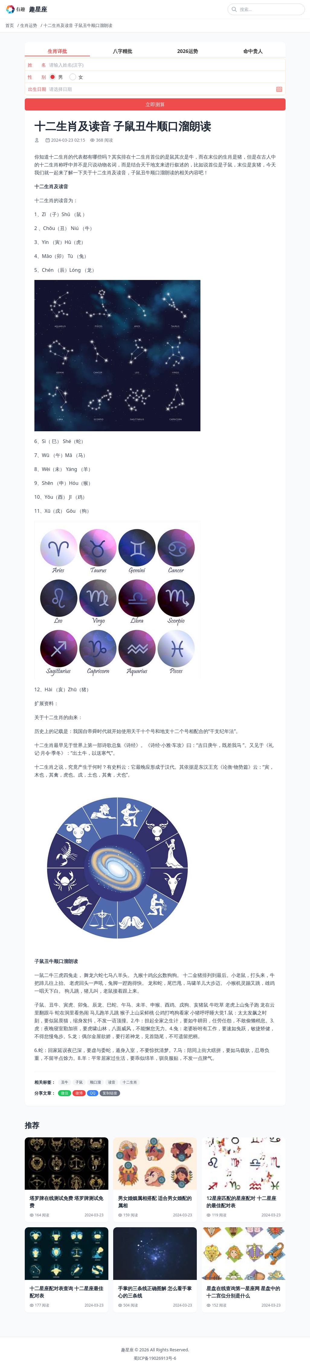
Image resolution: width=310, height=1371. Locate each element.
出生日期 (37, 89)
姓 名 (37, 65)
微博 (79, 1093)
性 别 (37, 77)
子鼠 (79, 1082)
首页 (9, 25)
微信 (64, 1093)
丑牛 (64, 1082)
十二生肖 (130, 1082)
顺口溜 (95, 1082)
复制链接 (110, 1093)
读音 (111, 1082)
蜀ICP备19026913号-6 (155, 1358)
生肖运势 (28, 25)
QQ (93, 1093)
